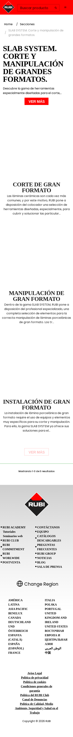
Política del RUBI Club (34, 695)
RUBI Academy (14, 527)
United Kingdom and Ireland (56, 618)
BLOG (41, 562)
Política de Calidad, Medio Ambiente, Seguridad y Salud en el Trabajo (36, 708)
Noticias (44, 558)
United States (56, 626)
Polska (51, 604)
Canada (14, 617)
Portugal (53, 608)
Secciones (27, 24)
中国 (48, 652)
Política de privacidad (34, 677)
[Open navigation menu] (65, 7)
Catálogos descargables (49, 538)
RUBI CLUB (11, 540)
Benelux (15, 613)
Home (8, 24)
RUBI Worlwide (11, 556)
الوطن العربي (53, 648)
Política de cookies (34, 682)
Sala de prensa (49, 566)
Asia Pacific (18, 608)
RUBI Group (46, 553)
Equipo (43, 531)
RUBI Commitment (13, 547)
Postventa (11, 562)
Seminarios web (13, 536)
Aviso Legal (34, 673)
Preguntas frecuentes (47, 547)
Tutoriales (9, 531)
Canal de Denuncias (34, 699)
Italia (50, 600)
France (14, 652)
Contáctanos (48, 527)
